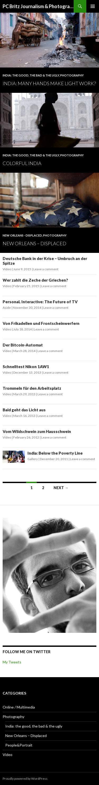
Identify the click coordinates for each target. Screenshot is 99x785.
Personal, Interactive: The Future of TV (40, 301)
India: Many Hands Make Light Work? (49, 83)
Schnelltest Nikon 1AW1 (26, 366)
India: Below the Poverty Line (55, 453)
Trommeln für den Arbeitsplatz (32, 388)
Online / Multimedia (19, 707)
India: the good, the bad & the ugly (31, 75)
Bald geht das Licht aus (24, 409)
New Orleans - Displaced (22, 235)
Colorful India (22, 163)
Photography (72, 75)
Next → (61, 487)
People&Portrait (18, 745)
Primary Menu (92, 6)
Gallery (32, 459)
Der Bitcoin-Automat (23, 345)
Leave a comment (45, 269)
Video (7, 269)
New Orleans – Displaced (34, 243)
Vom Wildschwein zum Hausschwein (37, 431)
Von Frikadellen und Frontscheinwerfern (41, 323)
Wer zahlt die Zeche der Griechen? (35, 280)
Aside (7, 308)
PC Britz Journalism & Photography (38, 6)
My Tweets (12, 662)
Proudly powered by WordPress (25, 779)
